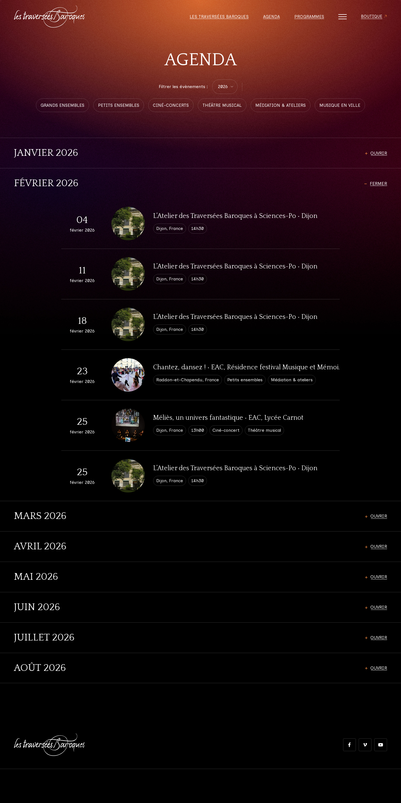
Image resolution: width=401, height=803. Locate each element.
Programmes (307, 16)
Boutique (371, 16)
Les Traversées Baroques (216, 16)
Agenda (269, 16)
